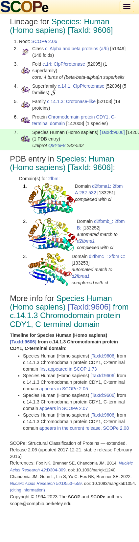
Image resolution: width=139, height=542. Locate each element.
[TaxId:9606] (112, 132)
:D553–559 (46, 483)
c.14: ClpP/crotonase (63, 64)
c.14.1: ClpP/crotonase (81, 86)
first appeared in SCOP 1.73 (68, 369)
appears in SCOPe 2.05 (63, 388)
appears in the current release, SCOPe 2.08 (84, 428)
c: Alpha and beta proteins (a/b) (77, 48)
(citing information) (27, 490)
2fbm (53, 178)
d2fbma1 (86, 241)
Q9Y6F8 (56, 145)
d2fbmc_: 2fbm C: (107, 256)
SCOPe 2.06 (44, 41)
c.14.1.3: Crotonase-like (71, 101)
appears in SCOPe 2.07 (63, 408)
